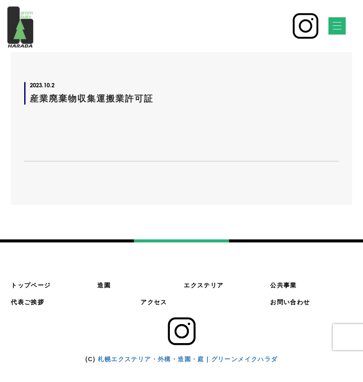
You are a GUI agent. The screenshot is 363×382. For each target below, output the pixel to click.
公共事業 (283, 285)
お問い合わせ (290, 302)
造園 (104, 285)
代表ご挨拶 (27, 302)
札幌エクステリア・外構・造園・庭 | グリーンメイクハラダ (187, 359)
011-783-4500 (247, 30)
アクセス (153, 302)
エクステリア (203, 285)
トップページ (31, 285)
